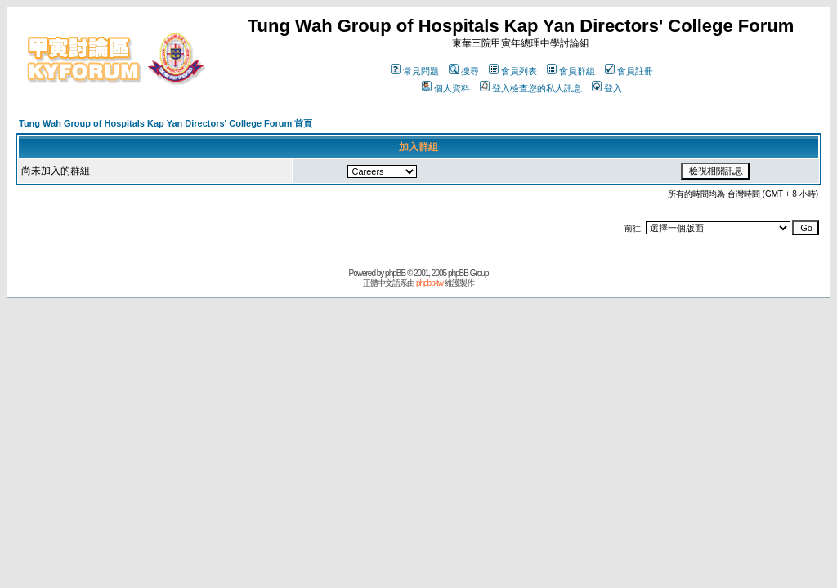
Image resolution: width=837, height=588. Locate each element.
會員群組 (571, 71)
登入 (607, 88)
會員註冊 (629, 71)
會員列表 (513, 71)
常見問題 (415, 71)
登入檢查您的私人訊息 (531, 88)
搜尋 (464, 71)
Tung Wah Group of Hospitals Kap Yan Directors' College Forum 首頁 (165, 123)
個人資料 (446, 88)
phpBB (395, 273)
